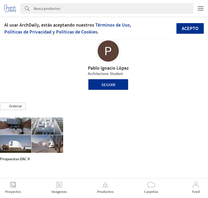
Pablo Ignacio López (108, 68)
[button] (12, 106)
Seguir (108, 84)
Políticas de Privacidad (27, 32)
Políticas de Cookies (76, 32)
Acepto (190, 28)
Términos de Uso (112, 25)
